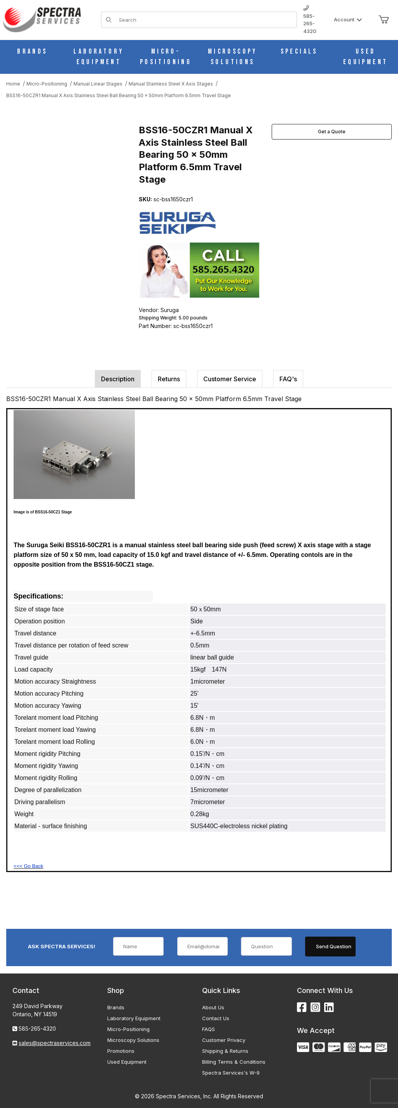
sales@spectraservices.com (55, 1043)
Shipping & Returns (225, 1051)
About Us (213, 1007)
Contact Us (215, 1018)
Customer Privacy (223, 1040)
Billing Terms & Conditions (233, 1062)
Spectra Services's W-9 (231, 1073)
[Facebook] (302, 1007)
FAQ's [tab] (288, 379)
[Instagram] (315, 1007)
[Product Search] (205, 20)
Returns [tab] (169, 379)
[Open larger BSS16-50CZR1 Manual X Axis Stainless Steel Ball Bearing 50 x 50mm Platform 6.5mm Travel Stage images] (70, 180)
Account (348, 19)
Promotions (120, 1051)
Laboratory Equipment (134, 1018)
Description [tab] (117, 379)
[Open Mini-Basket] (384, 20)
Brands (115, 1007)
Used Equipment (127, 1062)
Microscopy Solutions (133, 1040)
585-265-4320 (309, 19)
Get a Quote (332, 131)
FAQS (208, 1029)
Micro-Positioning (128, 1029)
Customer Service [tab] (229, 379)
